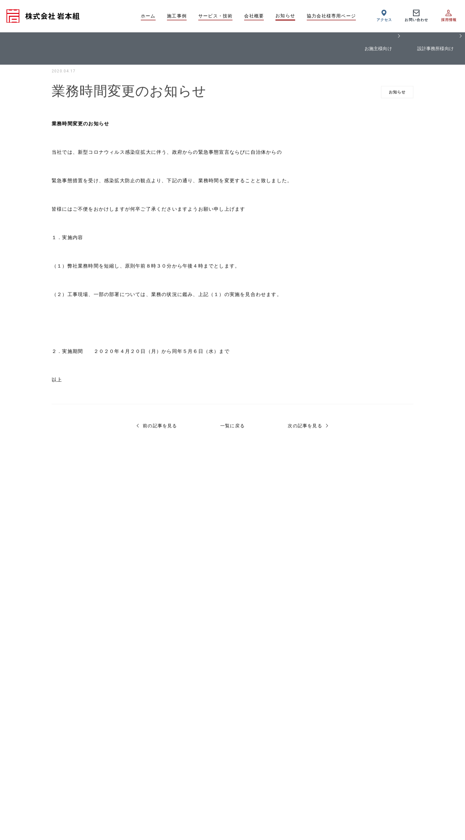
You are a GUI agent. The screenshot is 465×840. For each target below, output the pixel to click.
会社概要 (254, 15)
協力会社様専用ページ (331, 15)
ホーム (148, 15)
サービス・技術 (215, 15)
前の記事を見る (160, 428)
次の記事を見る (305, 428)
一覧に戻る (232, 428)
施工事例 (177, 15)
